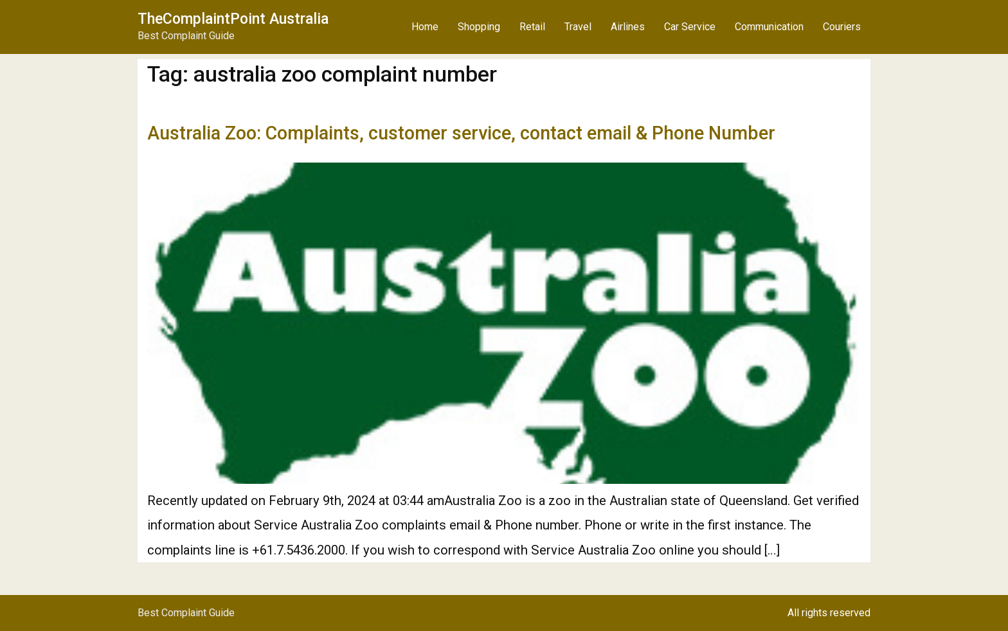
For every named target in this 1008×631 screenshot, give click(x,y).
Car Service (690, 27)
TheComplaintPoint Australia (233, 19)
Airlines (628, 27)
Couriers (842, 27)
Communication (769, 27)
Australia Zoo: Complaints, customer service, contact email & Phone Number (461, 133)
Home (424, 27)
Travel (577, 27)
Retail (532, 27)
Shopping (479, 27)
